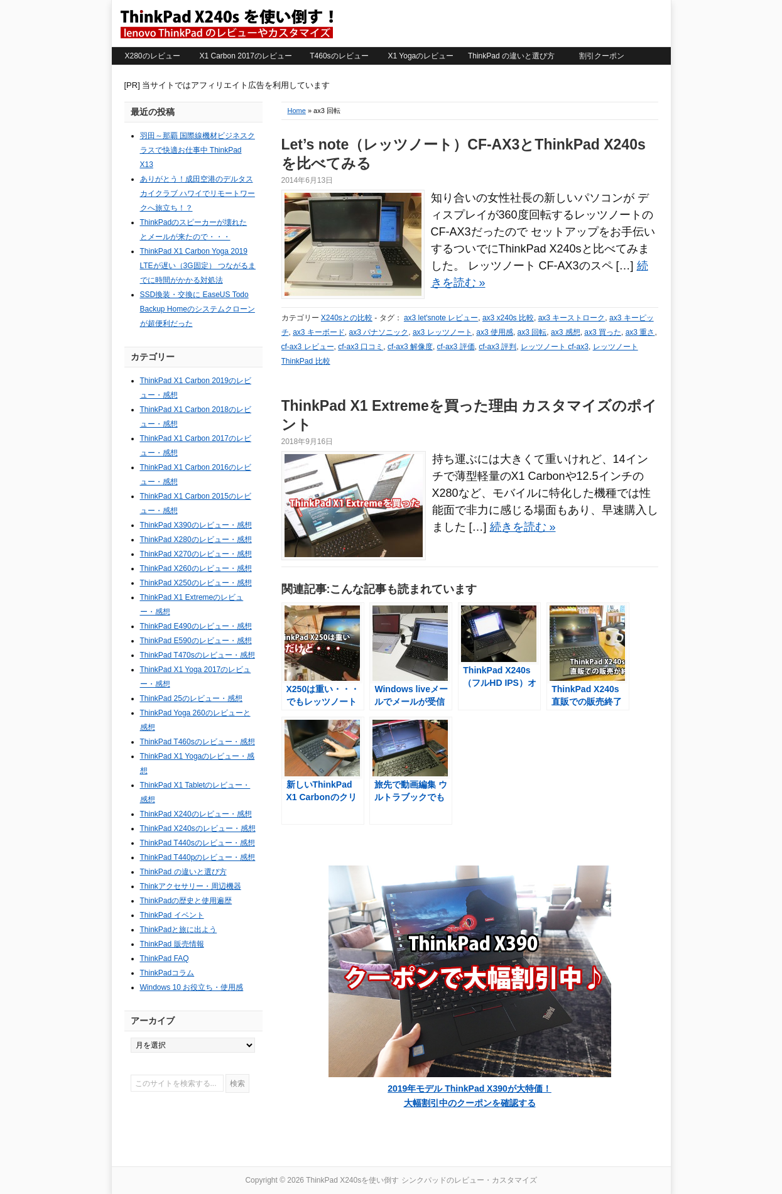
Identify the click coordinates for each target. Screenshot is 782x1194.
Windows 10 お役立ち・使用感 (192, 987)
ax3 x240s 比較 (508, 317)
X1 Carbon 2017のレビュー (246, 56)
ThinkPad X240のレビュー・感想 (196, 814)
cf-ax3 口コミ (360, 346)
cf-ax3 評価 (456, 346)
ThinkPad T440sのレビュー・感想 (197, 843)
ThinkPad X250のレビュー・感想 (196, 582)
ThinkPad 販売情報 (172, 944)
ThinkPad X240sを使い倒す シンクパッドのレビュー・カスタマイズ (226, 23)
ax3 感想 (565, 332)
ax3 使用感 (494, 332)
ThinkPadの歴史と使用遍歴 (186, 900)
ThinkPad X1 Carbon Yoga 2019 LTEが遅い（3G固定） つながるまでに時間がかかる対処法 (198, 266)
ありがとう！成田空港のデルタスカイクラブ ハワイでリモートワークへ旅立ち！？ (197, 193)
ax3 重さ (640, 332)
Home (297, 110)
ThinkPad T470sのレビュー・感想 (197, 655)
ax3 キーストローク (572, 317)
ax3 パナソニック (379, 332)
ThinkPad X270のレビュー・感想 (196, 554)
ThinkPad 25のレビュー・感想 (191, 698)
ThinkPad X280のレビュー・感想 (196, 539)
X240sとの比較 (346, 317)
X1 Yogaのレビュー (421, 56)
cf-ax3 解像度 (410, 346)
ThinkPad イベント (172, 915)
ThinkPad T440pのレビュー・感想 (198, 857)
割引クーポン (601, 56)
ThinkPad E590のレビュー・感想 (196, 640)
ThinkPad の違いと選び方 (511, 56)
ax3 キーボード (319, 332)
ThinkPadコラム (167, 973)
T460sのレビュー (339, 56)
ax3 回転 (532, 332)
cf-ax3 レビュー (307, 346)
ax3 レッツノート (442, 332)
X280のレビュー (152, 56)
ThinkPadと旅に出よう (178, 929)
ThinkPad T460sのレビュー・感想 (197, 741)
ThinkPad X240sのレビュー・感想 (198, 828)
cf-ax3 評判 (497, 346)
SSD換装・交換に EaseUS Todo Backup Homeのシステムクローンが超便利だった (197, 309)
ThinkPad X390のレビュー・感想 (196, 525)
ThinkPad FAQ (164, 958)
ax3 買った (602, 332)
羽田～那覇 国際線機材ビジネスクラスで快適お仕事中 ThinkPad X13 (197, 150)
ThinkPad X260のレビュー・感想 (196, 568)
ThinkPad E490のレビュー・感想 (196, 626)
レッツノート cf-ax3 (555, 346)
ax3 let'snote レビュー (441, 317)
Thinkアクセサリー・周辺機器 (190, 886)
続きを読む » (523, 527)
